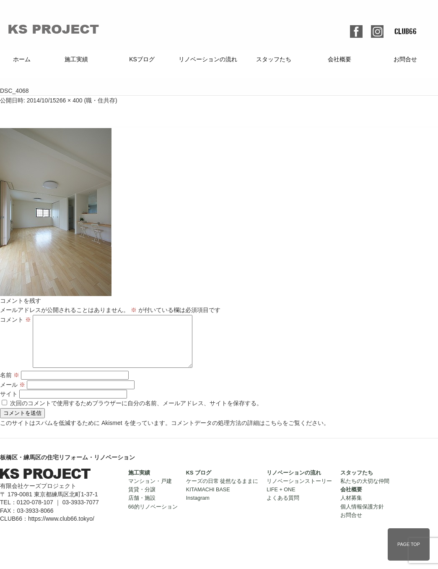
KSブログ (142, 59)
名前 (9, 385)
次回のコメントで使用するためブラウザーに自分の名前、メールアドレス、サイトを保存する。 (136, 413)
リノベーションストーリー (299, 491)
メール (12, 394)
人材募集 (351, 508)
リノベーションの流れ (208, 59)
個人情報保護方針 (362, 517)
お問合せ (405, 59)
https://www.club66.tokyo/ (61, 528)
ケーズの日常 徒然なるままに (222, 491)
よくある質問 (283, 508)
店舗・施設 (142, 508)
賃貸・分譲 (142, 500)
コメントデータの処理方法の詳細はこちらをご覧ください (247, 433)
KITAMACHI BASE (208, 500)
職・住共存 (100, 100)
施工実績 (76, 59)
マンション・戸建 (150, 491)
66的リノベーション (153, 517)
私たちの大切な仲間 (364, 491)
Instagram (198, 508)
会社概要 (339, 59)
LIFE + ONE (281, 500)
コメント (15, 319)
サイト (9, 404)
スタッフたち (273, 59)
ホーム (22, 59)
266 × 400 (69, 100)
